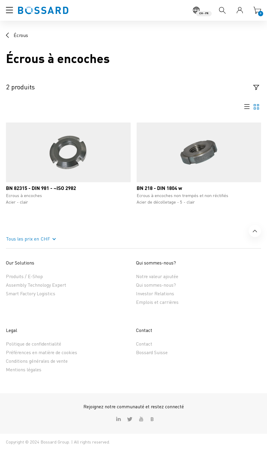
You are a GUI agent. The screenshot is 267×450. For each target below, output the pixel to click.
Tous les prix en (22, 239)
